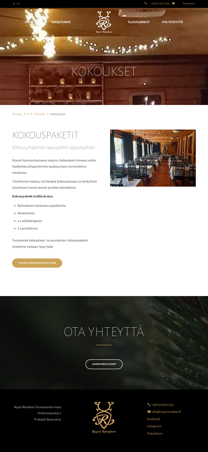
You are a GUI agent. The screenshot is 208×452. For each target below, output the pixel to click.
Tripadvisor (189, 3)
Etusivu (17, 114)
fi (14, 3)
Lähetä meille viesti (104, 364)
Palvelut (32, 22)
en (18, 3)
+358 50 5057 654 (160, 3)
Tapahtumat (61, 22)
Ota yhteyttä (172, 22)
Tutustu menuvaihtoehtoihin (37, 263)
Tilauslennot (139, 22)
